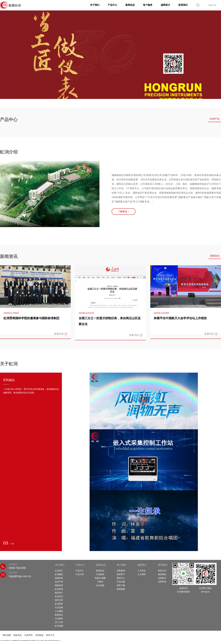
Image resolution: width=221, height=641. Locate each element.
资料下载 (121, 585)
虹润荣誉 (59, 604)
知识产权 (59, 581)
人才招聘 (141, 574)
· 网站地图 (6, 635)
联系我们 (183, 5)
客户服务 (147, 5)
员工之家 (59, 622)
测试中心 (121, 578)
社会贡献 (59, 607)
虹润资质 (59, 589)
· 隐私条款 (17, 635)
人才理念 (141, 570)
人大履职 (59, 611)
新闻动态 (130, 5)
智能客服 (121, 589)
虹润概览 (59, 574)
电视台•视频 (100, 578)
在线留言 (162, 578)
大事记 (100, 581)
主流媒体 (59, 618)
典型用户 (59, 593)
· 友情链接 (38, 635)
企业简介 (59, 570)
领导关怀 (59, 600)
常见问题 (121, 581)
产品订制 (79, 574)
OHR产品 (215, 119)
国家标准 (59, 585)
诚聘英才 (165, 5)
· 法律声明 (28, 635)
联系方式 (162, 570)
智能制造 (59, 578)
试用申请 (162, 581)
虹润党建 (59, 626)
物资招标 (162, 574)
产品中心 (112, 5)
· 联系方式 (49, 635)
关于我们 (94, 5)
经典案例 (121, 570)
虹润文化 (59, 596)
